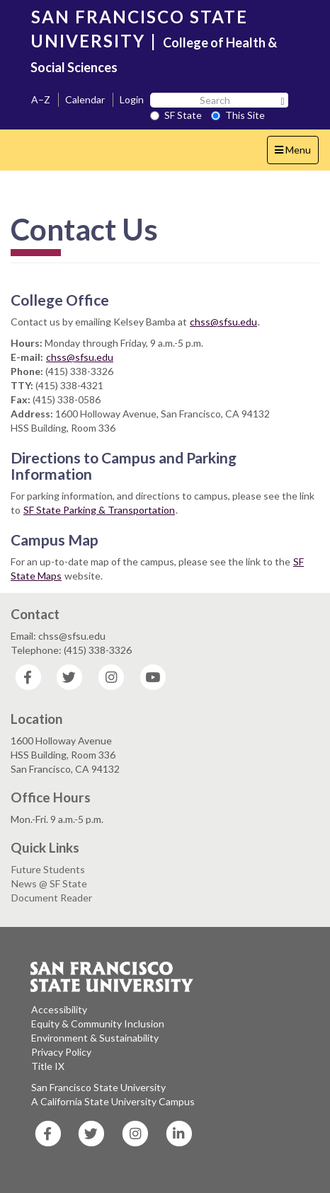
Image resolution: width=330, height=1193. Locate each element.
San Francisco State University (98, 1087)
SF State (176, 115)
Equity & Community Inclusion (97, 1024)
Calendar (85, 99)
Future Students (48, 869)
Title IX (47, 1066)
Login (132, 99)
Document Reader (51, 898)
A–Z (40, 99)
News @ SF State (49, 883)
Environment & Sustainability (95, 1038)
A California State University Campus (113, 1101)
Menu (296, 153)
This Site (238, 115)
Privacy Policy (61, 1052)
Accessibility (59, 1009)
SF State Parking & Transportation (99, 510)
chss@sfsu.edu (223, 322)
